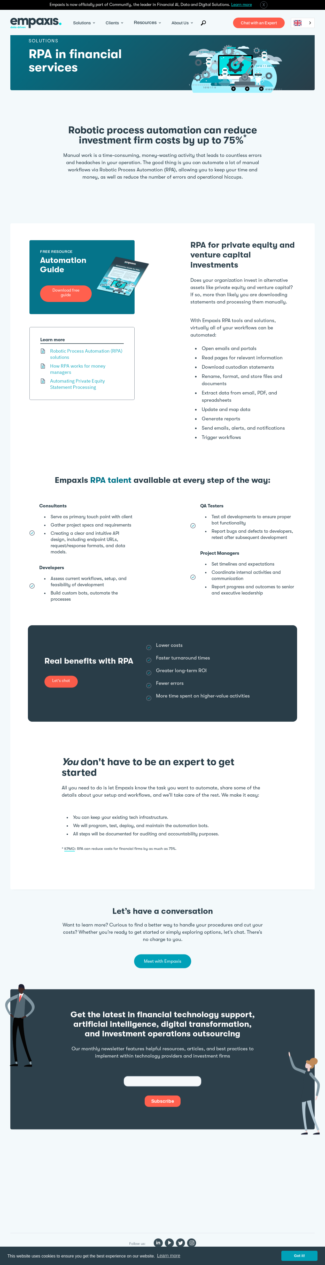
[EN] (302, 23)
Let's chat (61, 676)
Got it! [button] (299, 1256)
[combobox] (303, 23)
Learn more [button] (168, 1255)
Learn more (241, 4)
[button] (84, 23)
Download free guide (65, 286)
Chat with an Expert (259, 23)
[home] (35, 23)
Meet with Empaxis (162, 959)
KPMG (69, 849)
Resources (145, 22)
